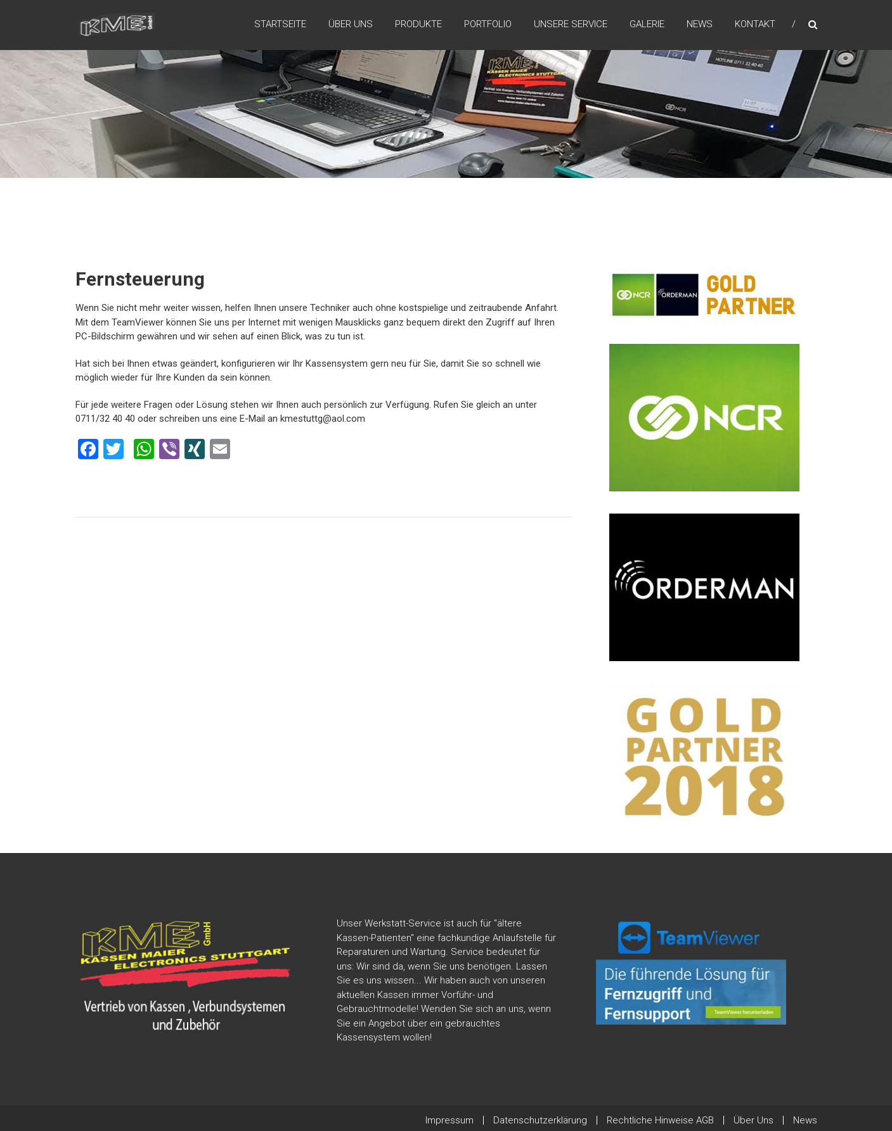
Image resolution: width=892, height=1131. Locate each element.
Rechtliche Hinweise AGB (660, 1120)
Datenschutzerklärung (540, 1120)
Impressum (449, 1120)
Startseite (280, 24)
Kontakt (755, 24)
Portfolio (488, 24)
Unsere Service (570, 24)
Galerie (647, 24)
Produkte (418, 24)
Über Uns (350, 24)
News (700, 24)
